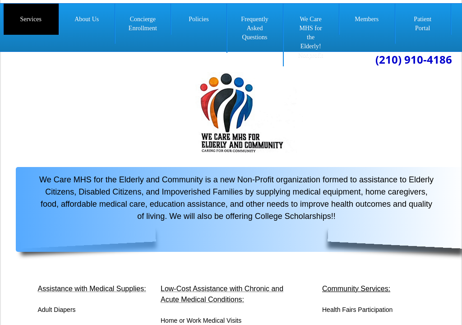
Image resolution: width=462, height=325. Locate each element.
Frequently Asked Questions (254, 28)
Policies (198, 19)
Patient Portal (422, 24)
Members (367, 19)
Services (30, 19)
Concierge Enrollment (143, 24)
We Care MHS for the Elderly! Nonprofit (310, 37)
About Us (86, 19)
